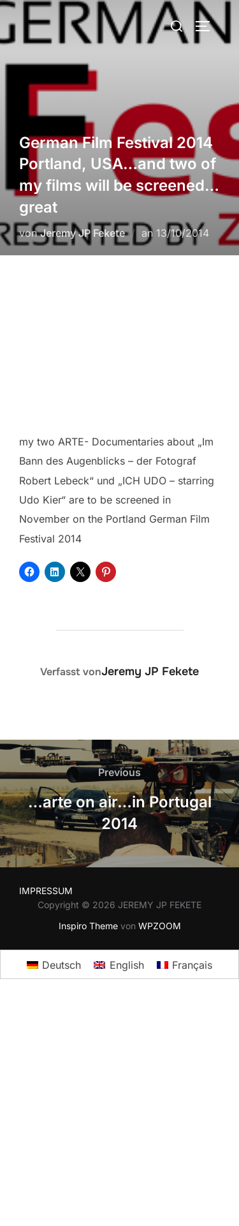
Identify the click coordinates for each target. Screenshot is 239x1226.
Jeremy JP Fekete (82, 233)
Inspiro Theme (88, 925)
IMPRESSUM (46, 890)
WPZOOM (159, 925)
